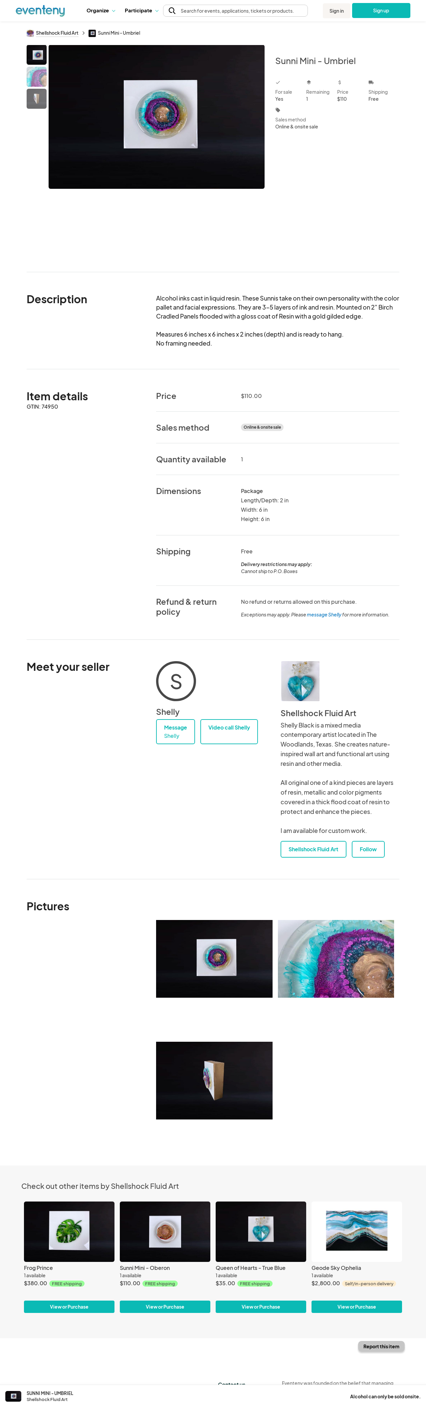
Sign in (336, 11)
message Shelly (324, 614)
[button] (101, 10)
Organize (101, 10)
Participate (141, 10)
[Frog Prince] (69, 1232)
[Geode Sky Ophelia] (357, 1232)
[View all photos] (157, 153)
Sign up (381, 10)
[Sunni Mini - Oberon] (165, 1232)
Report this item (381, 1346)
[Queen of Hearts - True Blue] (261, 1232)
